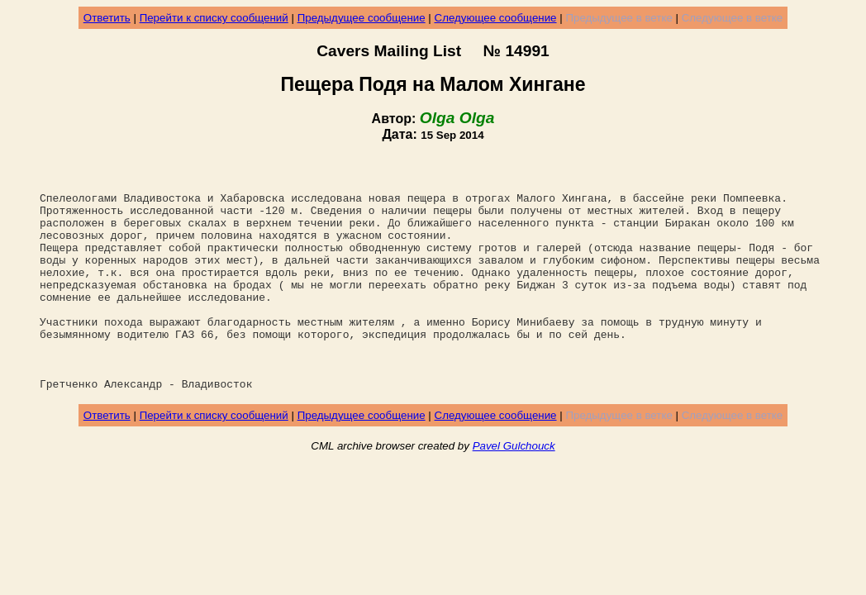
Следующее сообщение (496, 18)
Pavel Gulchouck (514, 493)
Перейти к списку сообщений (214, 18)
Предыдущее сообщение (361, 18)
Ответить (107, 18)
